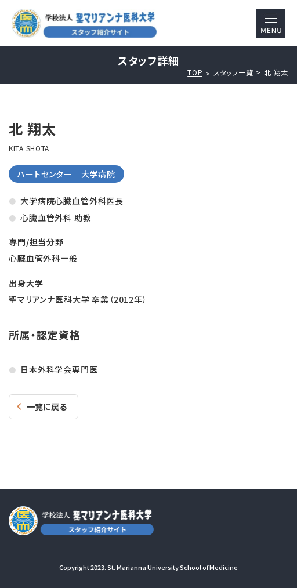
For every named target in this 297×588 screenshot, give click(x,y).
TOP (194, 72)
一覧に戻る (47, 406)
